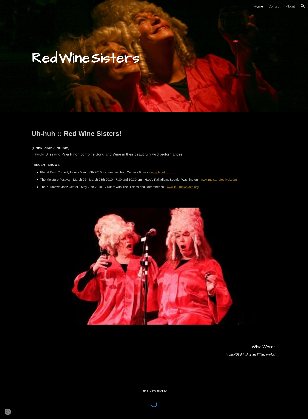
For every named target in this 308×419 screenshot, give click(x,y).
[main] (154, 56)
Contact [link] (274, 6)
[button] (303, 6)
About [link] (290, 6)
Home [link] (258, 6)
